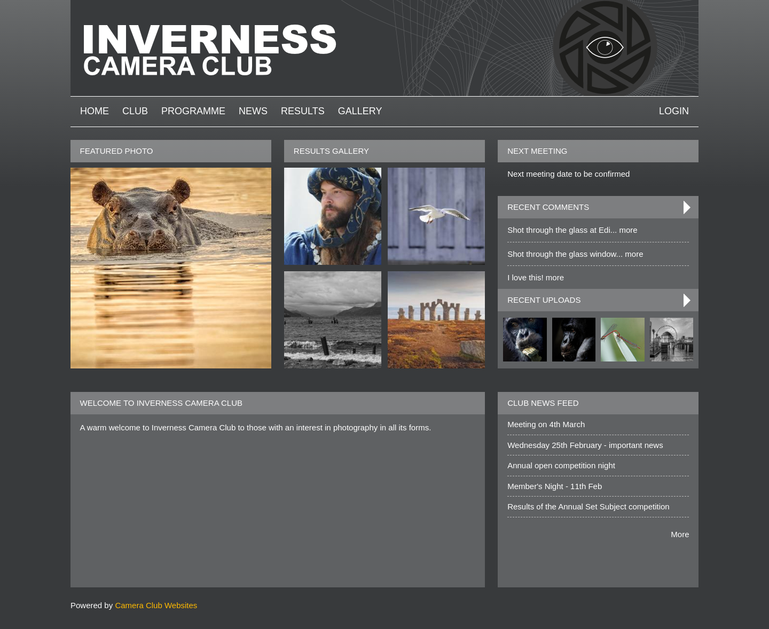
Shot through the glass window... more (575, 253)
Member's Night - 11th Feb (554, 486)
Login (674, 111)
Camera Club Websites (156, 605)
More (680, 534)
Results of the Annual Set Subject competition (588, 506)
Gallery (360, 111)
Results (303, 111)
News (253, 111)
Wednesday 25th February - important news (585, 445)
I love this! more (535, 277)
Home (94, 111)
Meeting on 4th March (546, 424)
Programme (193, 111)
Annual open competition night (561, 465)
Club (135, 111)
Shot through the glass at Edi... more (572, 229)
